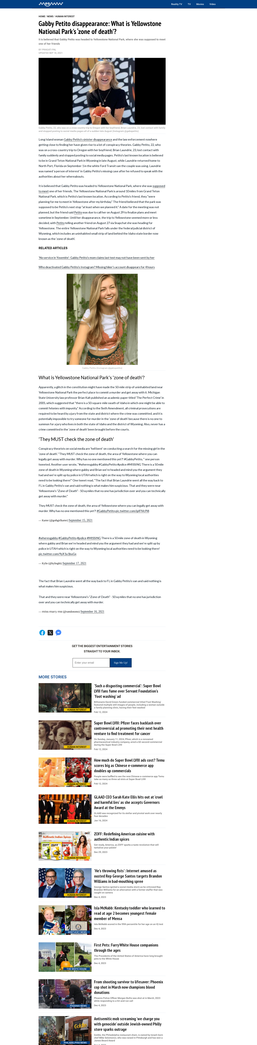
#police (81, 538)
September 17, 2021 (74, 563)
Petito (78, 212)
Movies (200, 4)
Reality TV (176, 4)
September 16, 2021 (92, 611)
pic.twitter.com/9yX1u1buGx (57, 554)
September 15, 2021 (80, 520)
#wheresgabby (48, 538)
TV (189, 4)
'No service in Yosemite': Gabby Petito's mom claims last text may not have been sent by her (97, 257)
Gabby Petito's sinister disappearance (88, 139)
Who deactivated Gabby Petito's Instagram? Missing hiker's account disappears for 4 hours (97, 267)
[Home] (51, 4)
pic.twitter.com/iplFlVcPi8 (132, 511)
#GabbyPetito (106, 511)
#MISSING (94, 538)
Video (212, 4)
